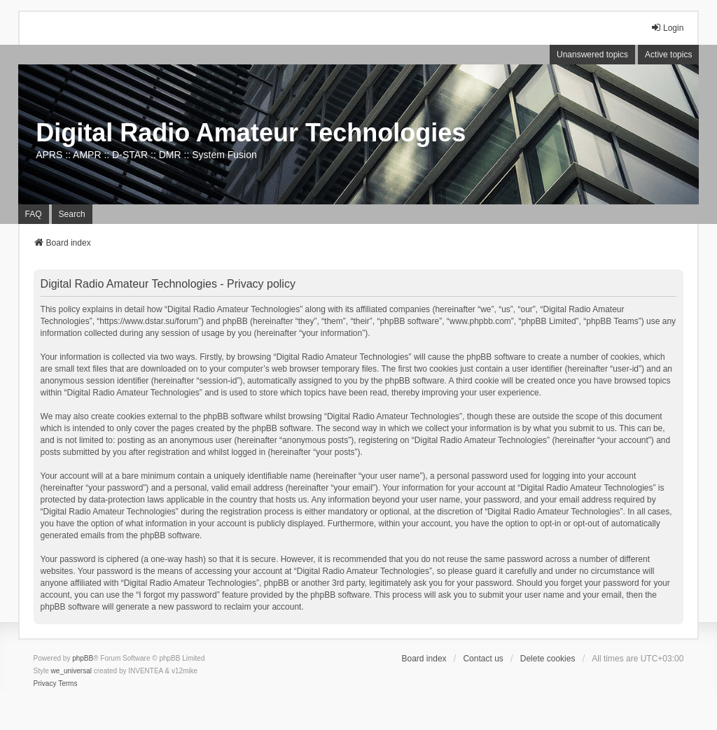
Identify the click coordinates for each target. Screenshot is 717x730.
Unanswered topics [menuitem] (592, 54)
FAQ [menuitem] (33, 214)
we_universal (71, 671)
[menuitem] (45, 684)
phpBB (82, 658)
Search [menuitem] (72, 214)
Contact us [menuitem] (483, 659)
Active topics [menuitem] (668, 54)
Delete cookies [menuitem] (548, 659)
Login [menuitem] (666, 27)
